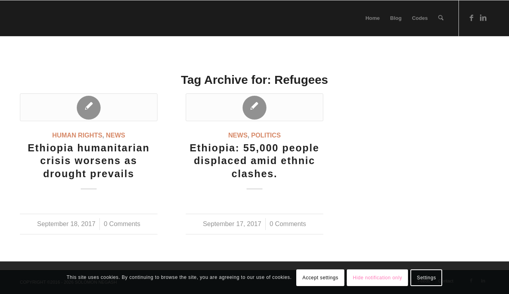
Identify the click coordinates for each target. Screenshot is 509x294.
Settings (426, 277)
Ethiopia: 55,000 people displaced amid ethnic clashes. (254, 161)
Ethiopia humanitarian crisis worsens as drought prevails (89, 161)
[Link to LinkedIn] (483, 18)
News (115, 135)
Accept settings (320, 277)
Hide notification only (377, 277)
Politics (266, 135)
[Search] (441, 18)
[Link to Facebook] (471, 18)
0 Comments (122, 223)
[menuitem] (372, 18)
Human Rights (77, 135)
